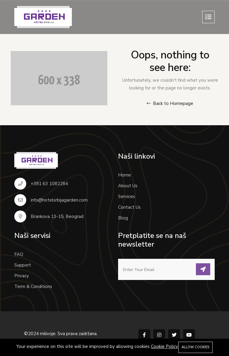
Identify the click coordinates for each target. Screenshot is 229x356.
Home (124, 175)
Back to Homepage (170, 103)
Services (126, 196)
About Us (127, 186)
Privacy (21, 276)
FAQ (18, 254)
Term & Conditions (33, 287)
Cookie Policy (164, 346)
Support (22, 265)
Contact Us (129, 207)
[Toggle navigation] (208, 17)
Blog (123, 218)
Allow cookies (195, 347)
